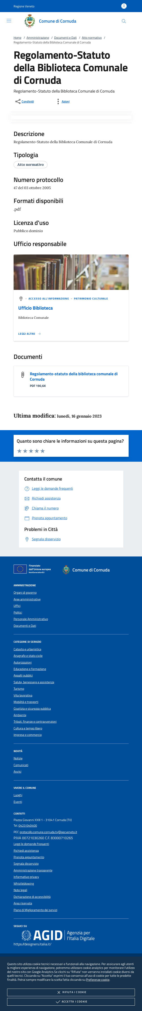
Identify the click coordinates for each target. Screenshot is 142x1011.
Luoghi (18, 795)
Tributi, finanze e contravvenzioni (35, 721)
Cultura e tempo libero (28, 728)
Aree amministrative (27, 599)
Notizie (18, 758)
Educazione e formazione (30, 668)
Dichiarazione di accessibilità (32, 896)
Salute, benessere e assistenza (34, 682)
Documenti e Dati (65, 37)
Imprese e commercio (28, 734)
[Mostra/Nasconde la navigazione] (9, 20)
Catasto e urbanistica (27, 649)
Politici (18, 612)
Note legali (20, 890)
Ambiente (20, 715)
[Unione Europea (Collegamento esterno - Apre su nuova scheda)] (33, 570)
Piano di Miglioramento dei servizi (35, 910)
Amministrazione (38, 37)
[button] (24, 6)
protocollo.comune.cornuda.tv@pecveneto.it (48, 832)
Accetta (71, 1001)
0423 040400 (28, 825)
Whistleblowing (24, 883)
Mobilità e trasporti (26, 701)
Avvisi (17, 771)
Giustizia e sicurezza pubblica (32, 708)
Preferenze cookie (97, 979)
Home (17, 37)
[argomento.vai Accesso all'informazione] (49, 298)
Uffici (17, 605)
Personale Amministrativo (31, 619)
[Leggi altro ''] (29, 334)
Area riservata (23, 903)
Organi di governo (25, 592)
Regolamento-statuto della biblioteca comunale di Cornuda (74, 376)
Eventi (18, 801)
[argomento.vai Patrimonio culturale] (91, 298)
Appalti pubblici (23, 675)
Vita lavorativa (23, 695)
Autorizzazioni (23, 662)
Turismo (19, 688)
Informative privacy (26, 876)
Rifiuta (70, 992)
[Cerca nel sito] (124, 21)
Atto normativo (92, 37)
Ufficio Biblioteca (35, 307)
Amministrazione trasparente (33, 870)
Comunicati (21, 765)
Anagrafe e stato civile (28, 655)
